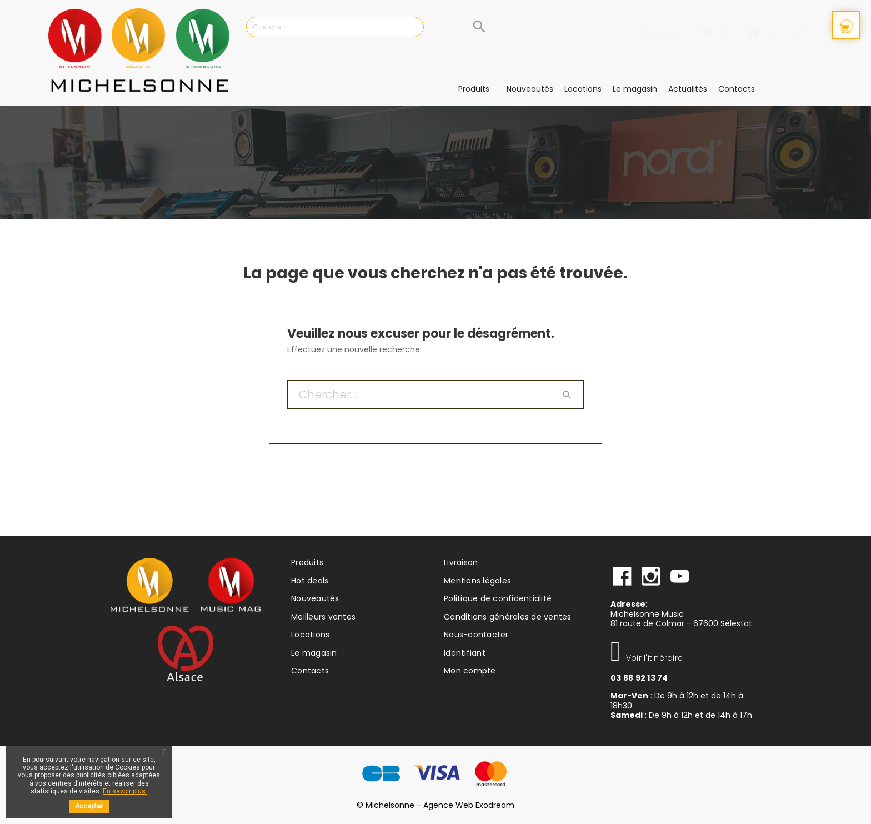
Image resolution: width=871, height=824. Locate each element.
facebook (622, 576)
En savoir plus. (125, 791)
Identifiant (464, 652)
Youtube (680, 576)
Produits (307, 562)
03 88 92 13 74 (639, 677)
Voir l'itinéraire (646, 657)
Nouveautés (315, 598)
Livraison (461, 562)
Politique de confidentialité (498, 598)
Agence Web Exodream (468, 805)
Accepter (89, 806)
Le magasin (314, 652)
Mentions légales (477, 580)
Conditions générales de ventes (508, 616)
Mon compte (470, 670)
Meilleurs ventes (323, 616)
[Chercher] (369, 27)
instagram (651, 576)
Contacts (310, 670)
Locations (310, 634)
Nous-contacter (476, 634)
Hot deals (309, 580)
